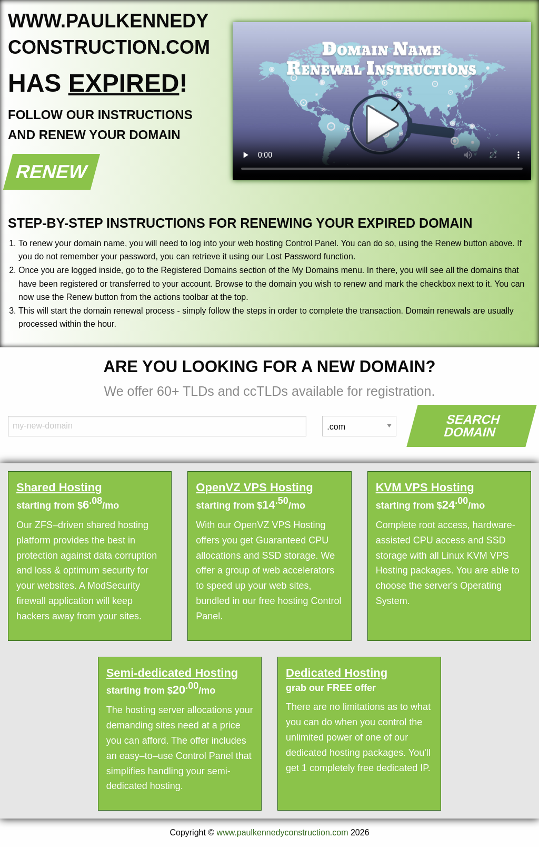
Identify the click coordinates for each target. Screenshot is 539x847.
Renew (52, 171)
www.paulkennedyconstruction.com (282, 832)
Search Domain (472, 425)
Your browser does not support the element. (382, 101)
